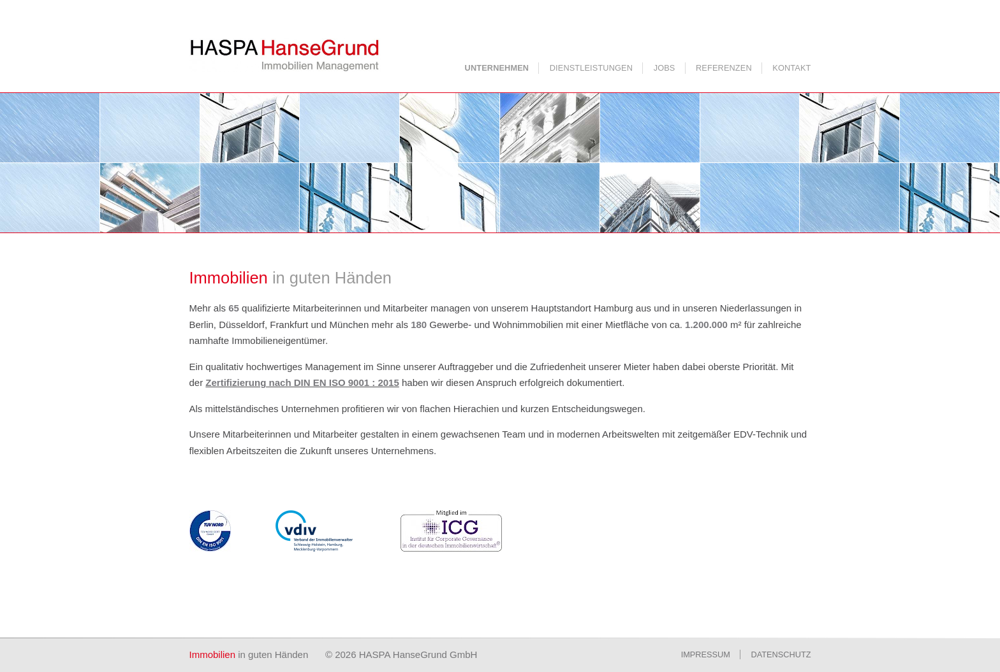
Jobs (664, 68)
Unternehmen (497, 68)
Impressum (705, 654)
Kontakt (791, 68)
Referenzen (724, 68)
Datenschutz (781, 654)
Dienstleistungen (591, 68)
